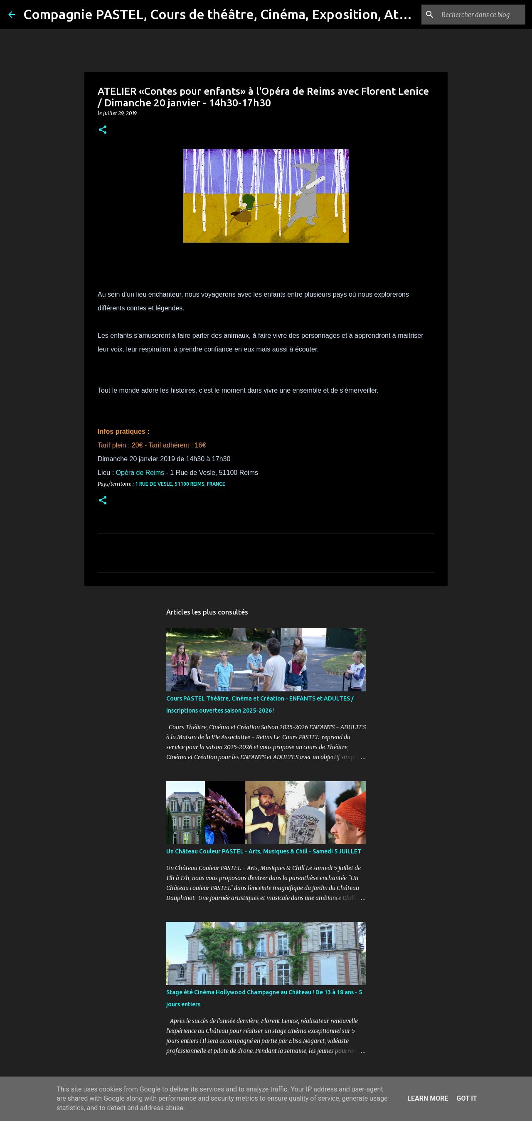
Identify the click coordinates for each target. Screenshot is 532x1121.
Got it (466, 1098)
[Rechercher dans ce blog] (481, 15)
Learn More (427, 1098)
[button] (103, 130)
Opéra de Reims (140, 472)
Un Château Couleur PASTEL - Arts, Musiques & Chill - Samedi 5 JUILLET (264, 851)
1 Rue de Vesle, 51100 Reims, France (180, 484)
